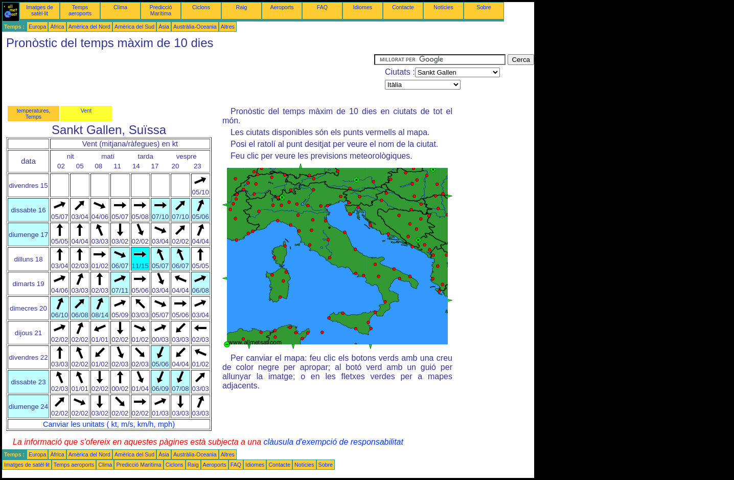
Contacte (403, 7)
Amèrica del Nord (89, 27)
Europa (37, 27)
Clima (120, 7)
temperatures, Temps (34, 113)
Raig (241, 7)
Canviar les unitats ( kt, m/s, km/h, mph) (109, 424)
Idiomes (362, 7)
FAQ (322, 7)
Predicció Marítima (161, 10)
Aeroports (281, 7)
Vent (86, 110)
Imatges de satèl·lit (39, 10)
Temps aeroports (79, 10)
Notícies (443, 7)
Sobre (483, 7)
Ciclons (201, 7)
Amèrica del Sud (134, 27)
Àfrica (57, 27)
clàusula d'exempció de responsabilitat (333, 442)
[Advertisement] (188, 77)
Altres (228, 27)
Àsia (163, 27)
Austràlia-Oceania (195, 27)
